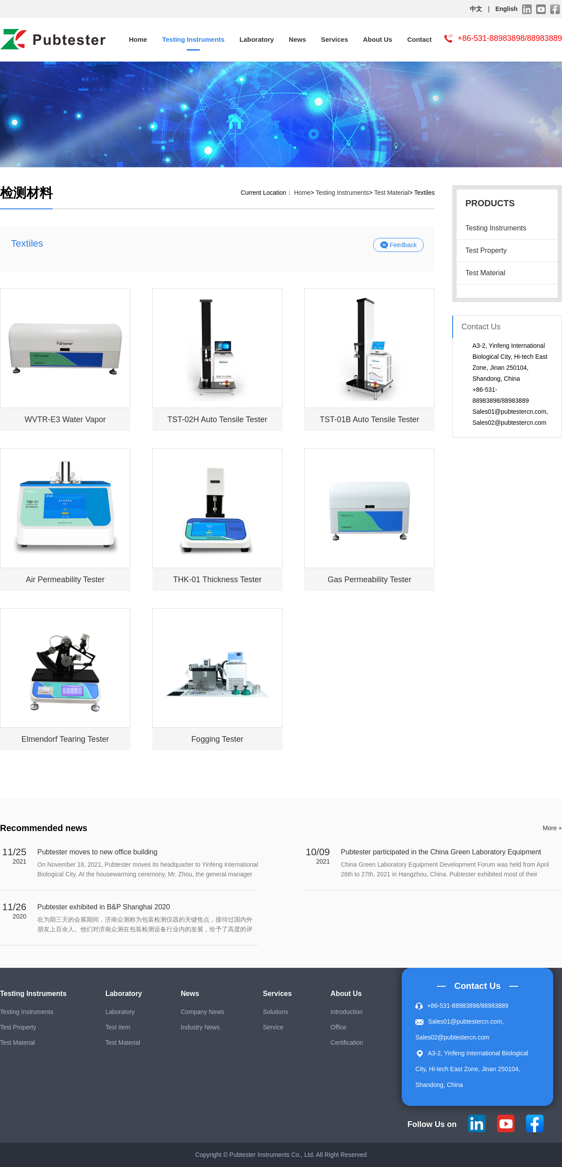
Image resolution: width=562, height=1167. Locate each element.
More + (552, 827)
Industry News (200, 1027)
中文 (476, 8)
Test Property (486, 250)
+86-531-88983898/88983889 (510, 38)
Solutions (275, 1011)
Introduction (347, 1011)
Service (273, 1027)
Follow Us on (432, 1124)
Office (338, 1027)
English (506, 8)
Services (334, 39)
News (297, 39)
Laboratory (256, 39)
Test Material (485, 273)
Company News (202, 1011)
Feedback (398, 245)
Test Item (117, 1027)
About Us (378, 39)
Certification (347, 1042)
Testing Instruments (193, 39)
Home (138, 39)
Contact (419, 39)
